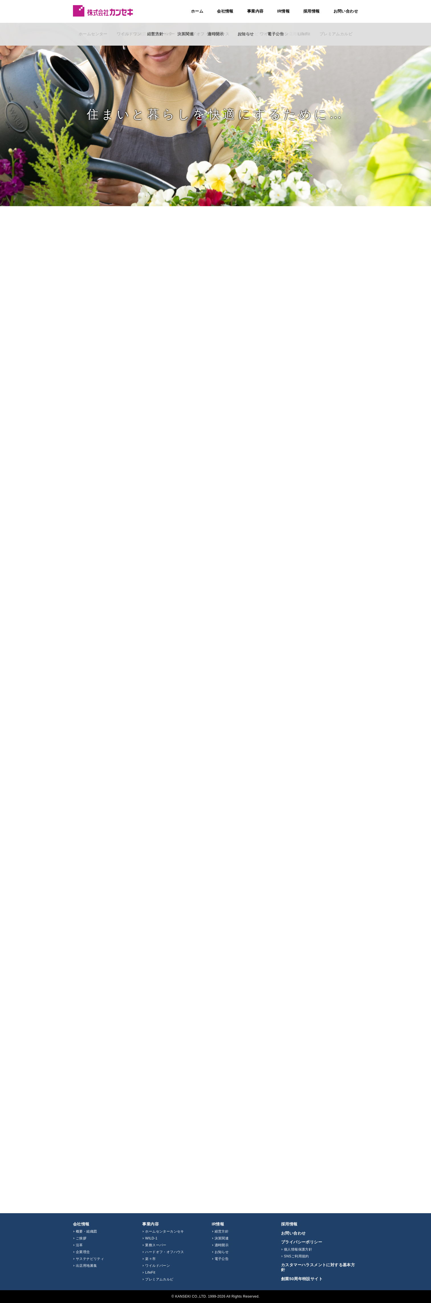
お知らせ (222, 1252)
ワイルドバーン (157, 1266)
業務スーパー (155, 1245)
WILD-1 (151, 1238)
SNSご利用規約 (296, 1256)
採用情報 (311, 11)
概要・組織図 (86, 1231)
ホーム (197, 11)
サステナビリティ (90, 1259)
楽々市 (150, 1259)
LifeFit (150, 1272)
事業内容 (255, 11)
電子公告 (222, 1259)
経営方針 (222, 1231)
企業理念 (83, 1252)
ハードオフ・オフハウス (164, 1252)
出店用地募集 (86, 1266)
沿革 (79, 1245)
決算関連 (222, 1238)
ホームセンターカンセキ (164, 1231)
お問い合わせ (346, 11)
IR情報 (283, 11)
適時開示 (222, 1245)
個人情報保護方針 (298, 1249)
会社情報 (225, 11)
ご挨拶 (81, 1238)
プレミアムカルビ (159, 1279)
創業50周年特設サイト (302, 1278)
